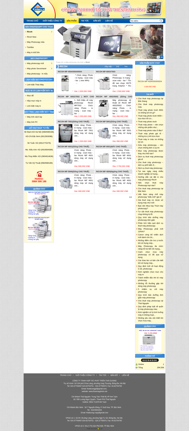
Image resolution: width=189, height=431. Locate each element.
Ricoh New (31, 37)
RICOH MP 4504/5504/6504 (70, 72)
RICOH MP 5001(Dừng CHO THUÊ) (111, 121)
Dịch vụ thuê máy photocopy (150, 168)
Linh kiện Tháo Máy (35, 85)
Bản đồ (114, 375)
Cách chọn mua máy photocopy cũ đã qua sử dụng (150, 254)
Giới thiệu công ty (85, 375)
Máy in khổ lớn (33, 52)
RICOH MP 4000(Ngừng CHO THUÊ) (112, 171)
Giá (117, 66)
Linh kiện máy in (34, 106)
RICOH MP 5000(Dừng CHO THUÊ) (73, 171)
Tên (126, 66)
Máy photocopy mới (39, 63)
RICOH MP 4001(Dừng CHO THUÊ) (73, 146)
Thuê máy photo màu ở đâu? (150, 130)
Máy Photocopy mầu (35, 42)
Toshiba (30, 47)
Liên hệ (125, 375)
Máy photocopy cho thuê (74, 62)
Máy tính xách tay (34, 117)
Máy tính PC (32, 122)
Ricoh (39, 32)
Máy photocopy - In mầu (37, 74)
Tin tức (102, 375)
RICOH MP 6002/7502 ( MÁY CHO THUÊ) (76, 96)
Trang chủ (59, 62)
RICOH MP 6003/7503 (105, 72)
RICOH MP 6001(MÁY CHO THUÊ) (111, 146)
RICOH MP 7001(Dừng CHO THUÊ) (73, 121)
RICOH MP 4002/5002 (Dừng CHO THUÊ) (114, 96)
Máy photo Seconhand (39, 68)
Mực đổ (30, 95)
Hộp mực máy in (34, 101)
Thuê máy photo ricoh (147, 121)
